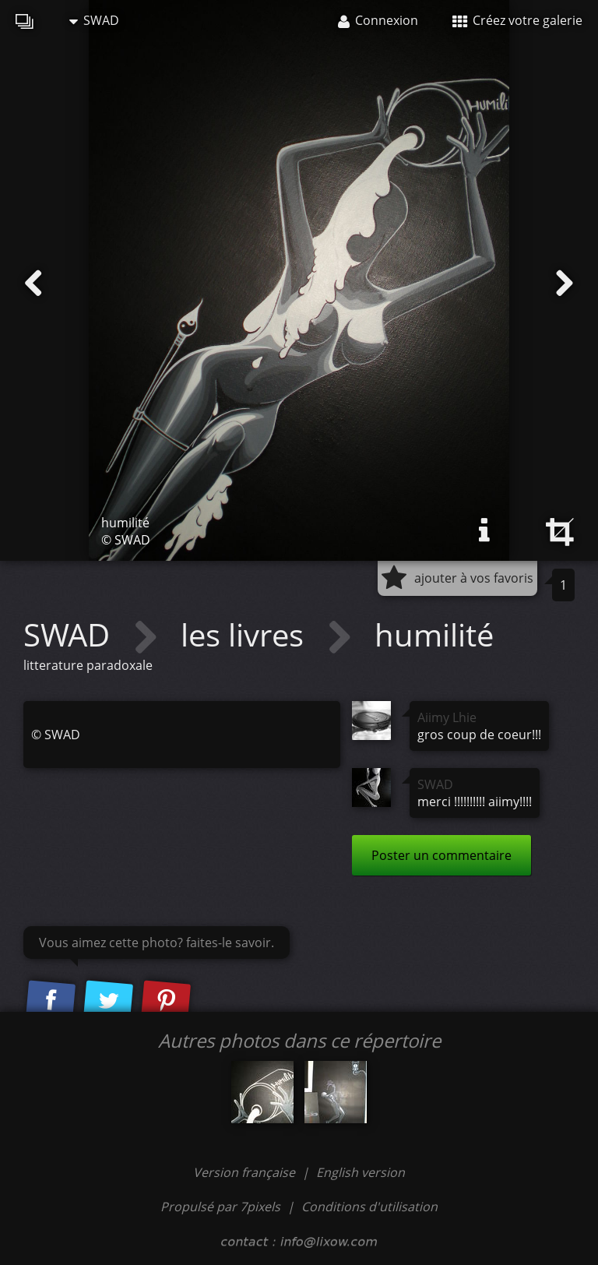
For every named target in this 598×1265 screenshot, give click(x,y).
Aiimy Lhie (447, 717)
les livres (246, 634)
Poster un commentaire (441, 855)
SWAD (94, 20)
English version (360, 1172)
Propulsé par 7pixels (220, 1206)
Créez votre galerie (517, 20)
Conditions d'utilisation (369, 1206)
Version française (245, 1172)
